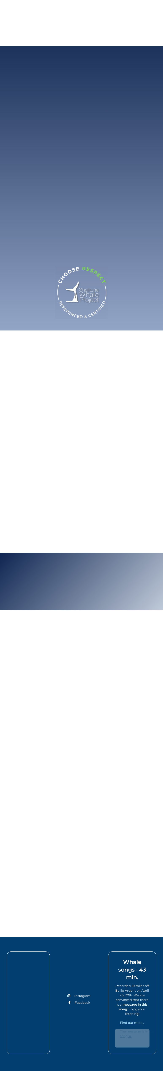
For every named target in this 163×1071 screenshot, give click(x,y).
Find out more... (132, 1023)
